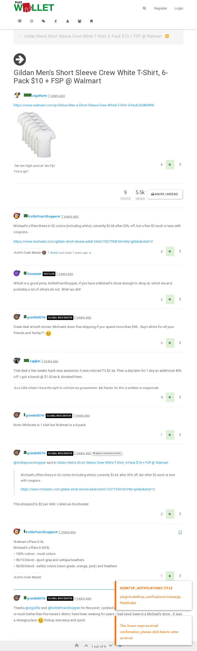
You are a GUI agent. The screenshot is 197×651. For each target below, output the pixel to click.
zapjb (33, 321)
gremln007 (35, 277)
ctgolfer (38, 96)
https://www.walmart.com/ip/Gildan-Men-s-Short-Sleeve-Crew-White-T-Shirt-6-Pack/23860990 (84, 105)
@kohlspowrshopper (30, 423)
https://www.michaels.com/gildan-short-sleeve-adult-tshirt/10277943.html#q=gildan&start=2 (83, 201)
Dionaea (33, 234)
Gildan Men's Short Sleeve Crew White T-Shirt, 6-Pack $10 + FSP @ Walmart (112, 423)
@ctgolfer (33, 568)
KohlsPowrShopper (42, 176)
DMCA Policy (98, 632)
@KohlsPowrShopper (107, 413)
